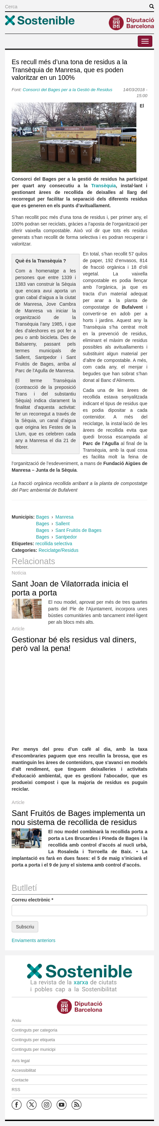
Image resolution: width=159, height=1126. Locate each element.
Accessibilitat (24, 1070)
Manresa (65, 517)
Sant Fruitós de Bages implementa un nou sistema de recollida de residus (78, 817)
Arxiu (16, 1020)
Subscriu (25, 926)
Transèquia (103, 185)
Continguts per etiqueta (33, 1040)
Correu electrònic (32, 899)
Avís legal (21, 1060)
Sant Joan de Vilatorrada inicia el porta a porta (70, 588)
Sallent (63, 523)
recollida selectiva (54, 543)
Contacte (20, 1080)
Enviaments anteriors (34, 940)
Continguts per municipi (34, 1049)
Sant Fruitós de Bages (79, 530)
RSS (16, 1089)
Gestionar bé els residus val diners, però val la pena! (74, 644)
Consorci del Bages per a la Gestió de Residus (68, 89)
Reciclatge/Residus (59, 550)
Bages (42, 517)
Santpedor (66, 537)
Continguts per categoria (34, 1030)
